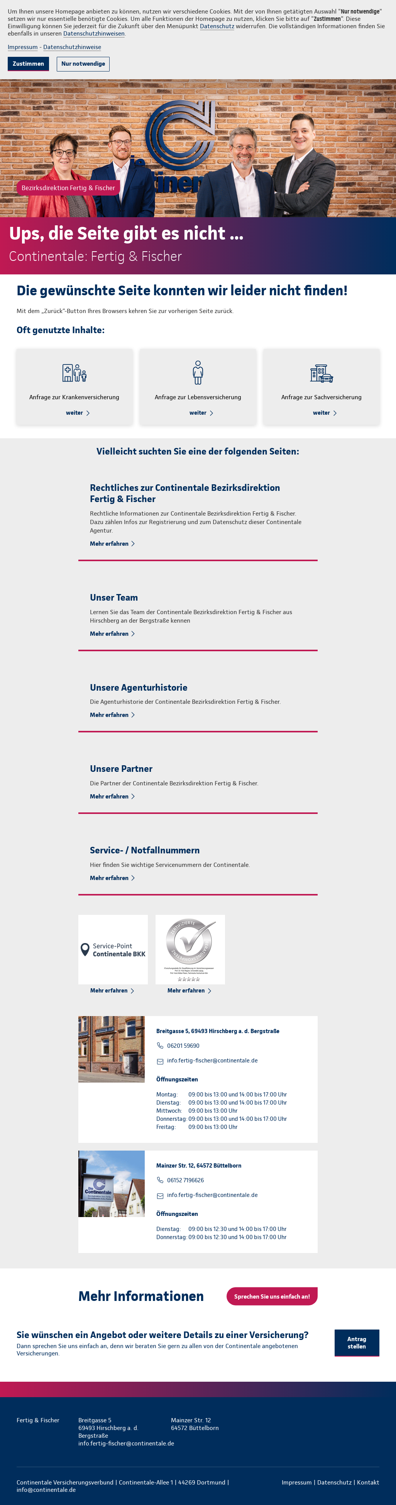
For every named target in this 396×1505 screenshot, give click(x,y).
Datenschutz (217, 26)
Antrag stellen (356, 1342)
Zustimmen (28, 63)
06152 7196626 (185, 1180)
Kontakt (368, 1482)
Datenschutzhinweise (72, 47)
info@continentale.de (46, 1489)
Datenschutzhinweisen (94, 33)
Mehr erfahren (109, 543)
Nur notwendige (83, 63)
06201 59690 (183, 1045)
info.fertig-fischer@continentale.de (212, 1060)
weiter (74, 412)
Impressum (23, 47)
